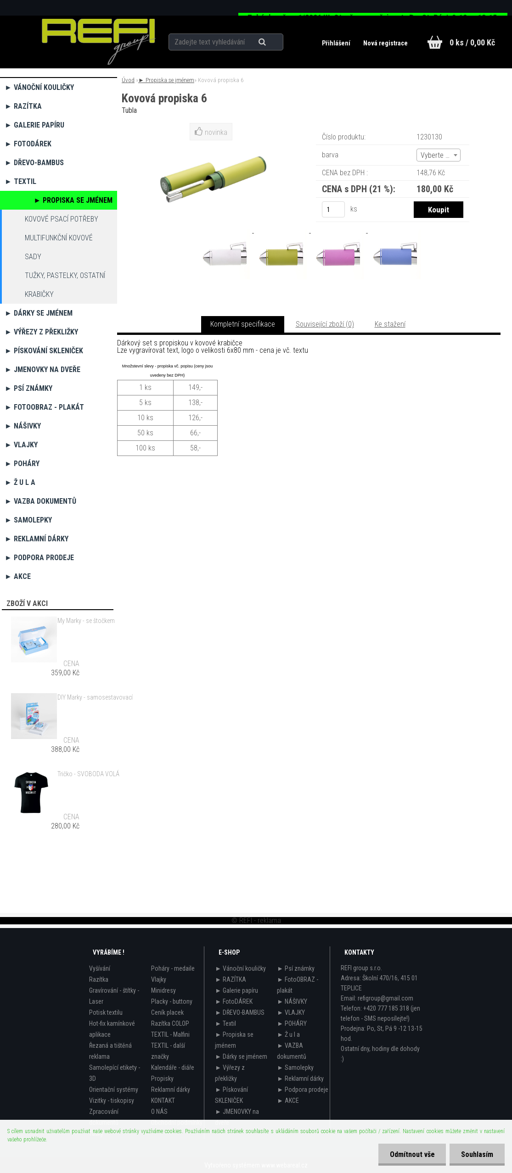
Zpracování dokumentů (103, 1117)
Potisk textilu (106, 1012)
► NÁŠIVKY (23, 426)
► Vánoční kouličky (39, 87)
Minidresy (163, 990)
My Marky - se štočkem (86, 620)
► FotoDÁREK (28, 143)
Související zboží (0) (325, 324)
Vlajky (158, 979)
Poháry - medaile (173, 968)
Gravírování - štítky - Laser (114, 996)
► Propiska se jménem (73, 200)
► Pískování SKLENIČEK (44, 350)
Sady (33, 256)
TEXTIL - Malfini (170, 1034)
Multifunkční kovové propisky (59, 240)
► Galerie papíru (34, 125)
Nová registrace (385, 43)
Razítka (98, 979)
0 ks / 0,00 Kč (472, 42)
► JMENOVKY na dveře (42, 369)
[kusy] (333, 209)
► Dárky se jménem (39, 313)
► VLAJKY (21, 444)
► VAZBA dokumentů (40, 501)
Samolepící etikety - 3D (114, 1073)
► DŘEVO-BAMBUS (34, 162)
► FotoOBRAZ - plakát (44, 407)
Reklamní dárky (170, 1089)
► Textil (20, 181)
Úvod (128, 80)
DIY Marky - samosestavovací (95, 697)
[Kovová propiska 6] (225, 230)
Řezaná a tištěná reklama (110, 1051)
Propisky (162, 1078)
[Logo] (99, 42)
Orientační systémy (113, 1089)
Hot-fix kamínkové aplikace (112, 1029)
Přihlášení (337, 43)
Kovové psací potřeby (61, 219)
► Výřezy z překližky (41, 332)
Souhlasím (477, 1154)
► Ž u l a (20, 482)
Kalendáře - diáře (172, 1067)
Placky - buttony (171, 1001)
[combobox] (438, 155)
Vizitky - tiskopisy (111, 1100)
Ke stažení (390, 324)
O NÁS (159, 1111)
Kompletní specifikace (242, 324)
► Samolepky (28, 520)
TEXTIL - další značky (168, 1051)
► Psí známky (28, 388)
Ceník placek (167, 1012)
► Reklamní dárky (36, 538)
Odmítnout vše (411, 1154)
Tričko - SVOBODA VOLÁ (88, 774)
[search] (274, 42)
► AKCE (18, 576)
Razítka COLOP (170, 1023)
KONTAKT (163, 1100)
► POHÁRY (22, 463)
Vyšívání (99, 968)
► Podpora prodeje (39, 557)
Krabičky (39, 294)
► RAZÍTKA (23, 106)
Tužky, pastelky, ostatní (65, 275)
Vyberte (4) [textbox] (437, 155)
